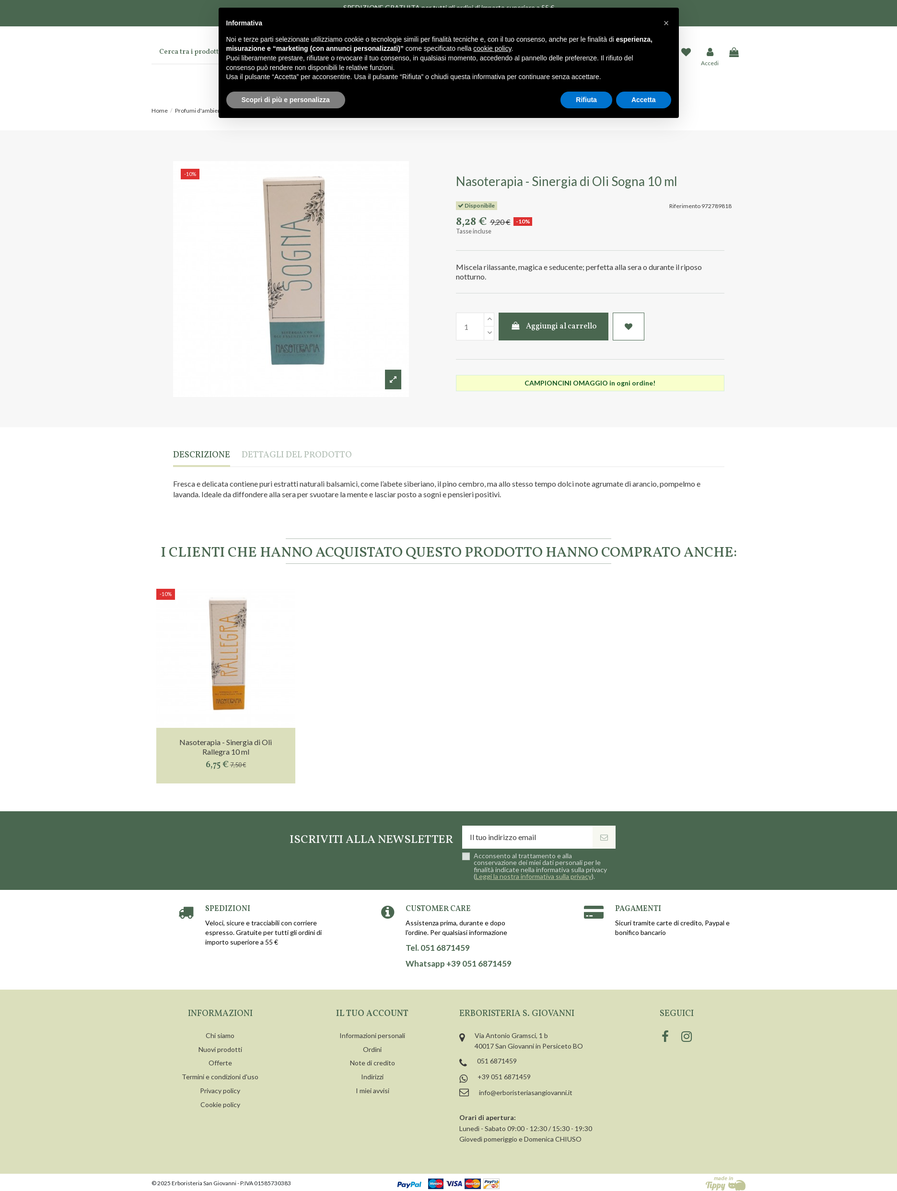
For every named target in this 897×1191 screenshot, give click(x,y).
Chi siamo (220, 1035)
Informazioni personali (372, 1035)
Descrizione (201, 455)
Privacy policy (220, 1090)
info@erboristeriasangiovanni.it (525, 1092)
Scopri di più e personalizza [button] (286, 100)
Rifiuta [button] (586, 100)
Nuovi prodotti (220, 1049)
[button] (666, 23)
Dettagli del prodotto (297, 455)
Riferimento (684, 206)
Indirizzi (372, 1077)
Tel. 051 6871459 (438, 948)
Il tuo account (372, 1014)
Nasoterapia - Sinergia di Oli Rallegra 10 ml (225, 746)
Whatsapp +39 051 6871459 (459, 964)
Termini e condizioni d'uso (220, 1077)
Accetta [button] (643, 100)
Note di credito (372, 1063)
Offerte (220, 1063)
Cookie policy (220, 1104)
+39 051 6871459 (504, 1077)
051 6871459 (497, 1061)
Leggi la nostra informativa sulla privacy (534, 876)
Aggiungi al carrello (553, 326)
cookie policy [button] (492, 48)
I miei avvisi (372, 1090)
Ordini (372, 1049)
